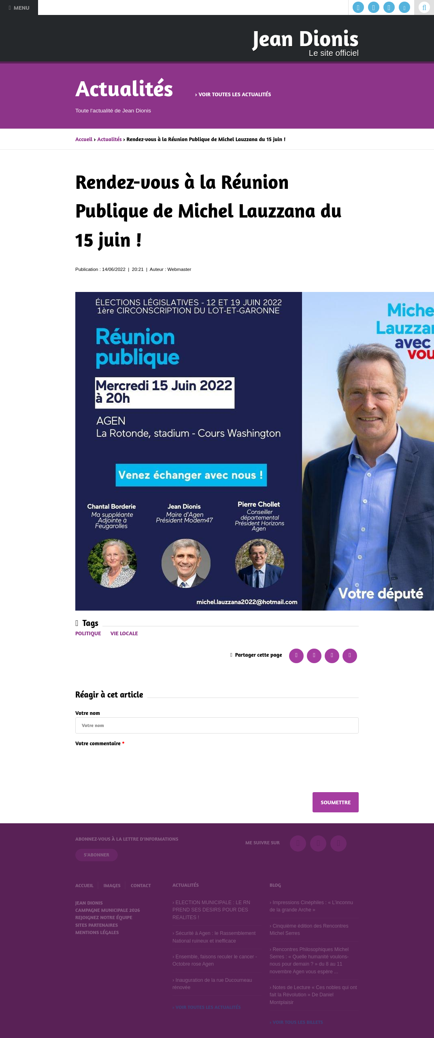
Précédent (52, 184)
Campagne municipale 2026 (107, 910)
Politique (88, 633)
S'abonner (96, 855)
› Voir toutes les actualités (233, 94)
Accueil (83, 139)
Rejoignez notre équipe (103, 917)
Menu (19, 7)
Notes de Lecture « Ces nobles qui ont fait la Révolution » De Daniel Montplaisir (313, 995)
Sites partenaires (96, 925)
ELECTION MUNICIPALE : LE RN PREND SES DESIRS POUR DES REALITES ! (211, 910)
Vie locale (124, 633)
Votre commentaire (100, 743)
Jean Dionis (306, 38)
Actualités (109, 139)
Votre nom (87, 713)
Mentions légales (97, 932)
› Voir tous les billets (296, 1022)
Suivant (382, 184)
